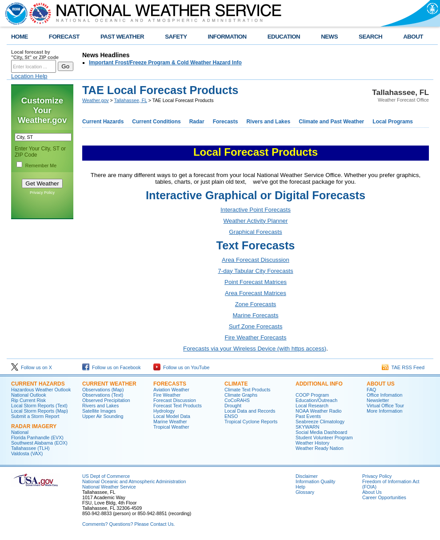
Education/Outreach (316, 400)
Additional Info (319, 384)
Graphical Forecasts (255, 232)
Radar (196, 121)
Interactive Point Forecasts (255, 209)
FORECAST (64, 36)
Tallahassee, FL (130, 100)
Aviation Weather (171, 389)
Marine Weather (170, 421)
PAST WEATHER (122, 36)
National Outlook (28, 395)
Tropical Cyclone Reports (250, 421)
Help (300, 486)
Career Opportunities (384, 497)
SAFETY (176, 36)
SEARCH (370, 36)
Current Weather (109, 384)
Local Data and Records (249, 411)
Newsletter (378, 400)
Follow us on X (31, 367)
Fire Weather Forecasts (255, 337)
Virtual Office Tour (385, 405)
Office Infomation (384, 395)
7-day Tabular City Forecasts (255, 271)
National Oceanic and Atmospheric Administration (134, 481)
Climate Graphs (240, 395)
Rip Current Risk (28, 400)
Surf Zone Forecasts (256, 326)
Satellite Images (99, 411)
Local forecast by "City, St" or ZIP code (35, 54)
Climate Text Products (247, 389)
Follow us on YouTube (181, 367)
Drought (232, 405)
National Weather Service (109, 486)
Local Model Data (171, 416)
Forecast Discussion (174, 400)
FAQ (371, 389)
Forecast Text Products (177, 405)
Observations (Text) (102, 395)
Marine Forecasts (256, 315)
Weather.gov (95, 100)
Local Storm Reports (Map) (39, 411)
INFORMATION (227, 36)
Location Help (29, 76)
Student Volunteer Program (324, 437)
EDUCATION (284, 36)
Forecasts (225, 121)
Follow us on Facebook (111, 367)
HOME (19, 36)
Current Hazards (103, 121)
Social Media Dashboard (321, 432)
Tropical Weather (171, 427)
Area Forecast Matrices (255, 293)
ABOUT (413, 36)
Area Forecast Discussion (255, 259)
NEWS (329, 36)
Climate (236, 384)
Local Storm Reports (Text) (39, 405)
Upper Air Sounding (102, 416)
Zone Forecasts (255, 304)
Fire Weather (166, 395)
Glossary (305, 492)
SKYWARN (307, 427)
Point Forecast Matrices (255, 282)
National (19, 432)
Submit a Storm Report (35, 416)
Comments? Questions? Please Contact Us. (128, 524)
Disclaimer (307, 476)
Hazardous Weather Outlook (41, 389)
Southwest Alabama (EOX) (39, 442)
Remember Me (40, 165)
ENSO (231, 416)
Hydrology (164, 411)
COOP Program (312, 395)
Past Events (308, 416)
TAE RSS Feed (403, 367)
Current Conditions (156, 121)
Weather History (312, 442)
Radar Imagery (33, 426)
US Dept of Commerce (106, 476)
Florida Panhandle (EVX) (37, 437)
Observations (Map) (103, 389)
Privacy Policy (42, 192)
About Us (381, 384)
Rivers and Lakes (268, 121)
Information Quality (315, 481)
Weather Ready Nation (320, 448)
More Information (385, 411)
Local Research (312, 405)
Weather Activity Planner (256, 220)
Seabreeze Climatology (320, 421)
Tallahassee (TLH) (30, 448)
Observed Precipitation (106, 400)
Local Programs (392, 121)
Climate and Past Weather (331, 121)
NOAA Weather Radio (318, 411)
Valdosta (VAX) (27, 453)
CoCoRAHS (237, 400)
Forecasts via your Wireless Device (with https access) (254, 348)
